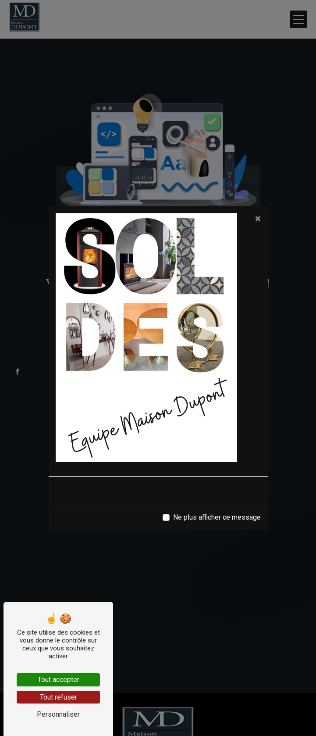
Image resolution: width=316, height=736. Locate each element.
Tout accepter (58, 679)
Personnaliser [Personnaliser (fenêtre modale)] (58, 714)
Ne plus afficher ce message (217, 517)
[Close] (258, 218)
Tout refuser (58, 697)
